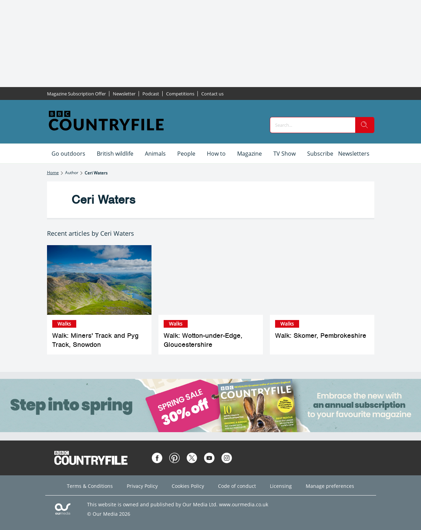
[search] (364, 125)
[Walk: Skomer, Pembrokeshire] (322, 280)
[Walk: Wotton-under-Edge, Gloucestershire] (210, 280)
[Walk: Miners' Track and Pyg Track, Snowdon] (99, 280)
